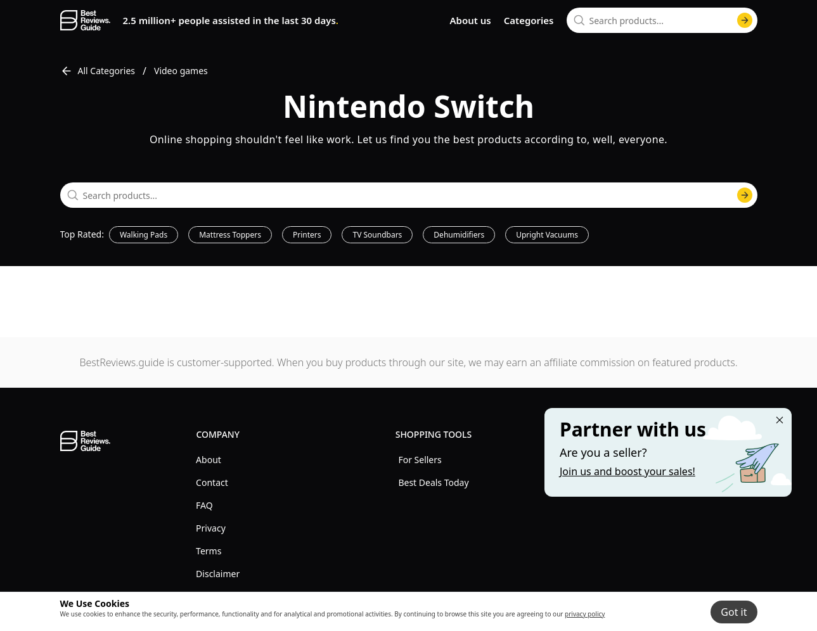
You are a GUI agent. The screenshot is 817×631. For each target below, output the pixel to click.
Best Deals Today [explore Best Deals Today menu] (433, 482)
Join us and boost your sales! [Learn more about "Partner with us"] (627, 471)
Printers (307, 234)
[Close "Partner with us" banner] (779, 420)
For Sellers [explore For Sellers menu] (419, 460)
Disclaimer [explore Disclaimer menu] (218, 574)
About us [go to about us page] (470, 20)
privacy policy (585, 613)
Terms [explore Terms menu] (208, 551)
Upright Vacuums (547, 234)
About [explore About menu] (208, 460)
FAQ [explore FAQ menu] (204, 505)
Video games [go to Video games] (181, 71)
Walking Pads (143, 234)
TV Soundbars (377, 234)
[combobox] (662, 20)
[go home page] (85, 20)
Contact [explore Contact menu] (212, 482)
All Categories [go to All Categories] (98, 71)
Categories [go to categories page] (529, 20)
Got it (734, 612)
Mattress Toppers (230, 234)
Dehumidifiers (459, 234)
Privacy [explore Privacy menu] (211, 528)
